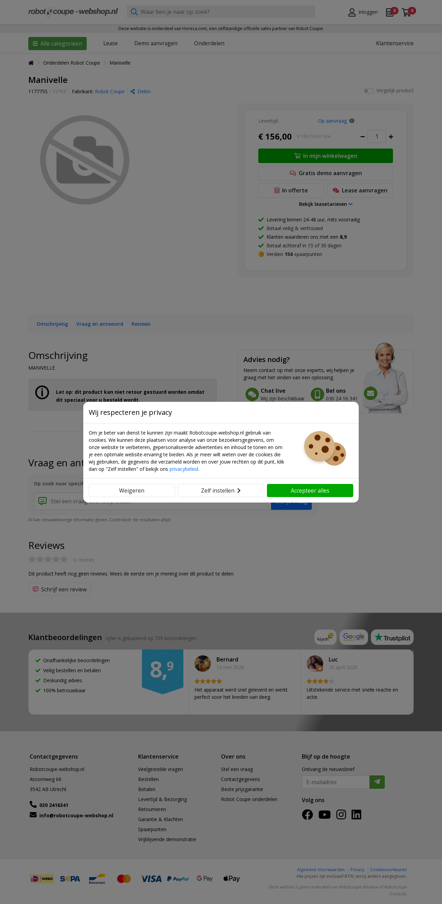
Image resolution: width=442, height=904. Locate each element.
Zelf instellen (221, 490)
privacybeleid (184, 469)
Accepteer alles (310, 490)
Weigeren (131, 490)
